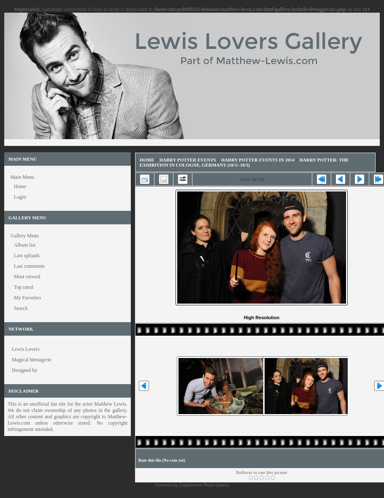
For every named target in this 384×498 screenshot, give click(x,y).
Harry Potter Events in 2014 (258, 159)
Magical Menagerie (31, 360)
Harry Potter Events (188, 159)
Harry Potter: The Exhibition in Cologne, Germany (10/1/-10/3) (244, 162)
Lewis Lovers (26, 349)
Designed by (24, 370)
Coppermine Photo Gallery (204, 485)
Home (147, 159)
